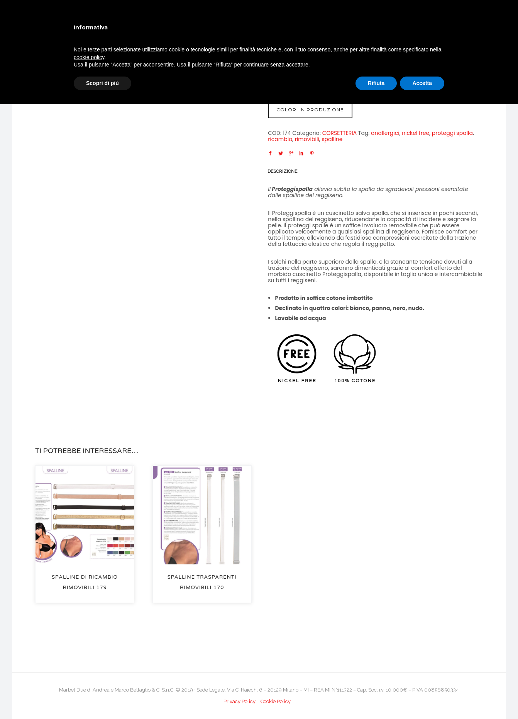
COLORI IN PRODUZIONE (310, 109)
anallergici (385, 133)
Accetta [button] (422, 83)
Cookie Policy (276, 701)
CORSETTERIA (339, 133)
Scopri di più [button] (102, 83)
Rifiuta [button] (376, 83)
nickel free (415, 133)
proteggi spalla (452, 133)
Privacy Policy (239, 701)
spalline (332, 139)
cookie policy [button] (89, 57)
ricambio (280, 139)
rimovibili (307, 139)
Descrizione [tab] (282, 171)
